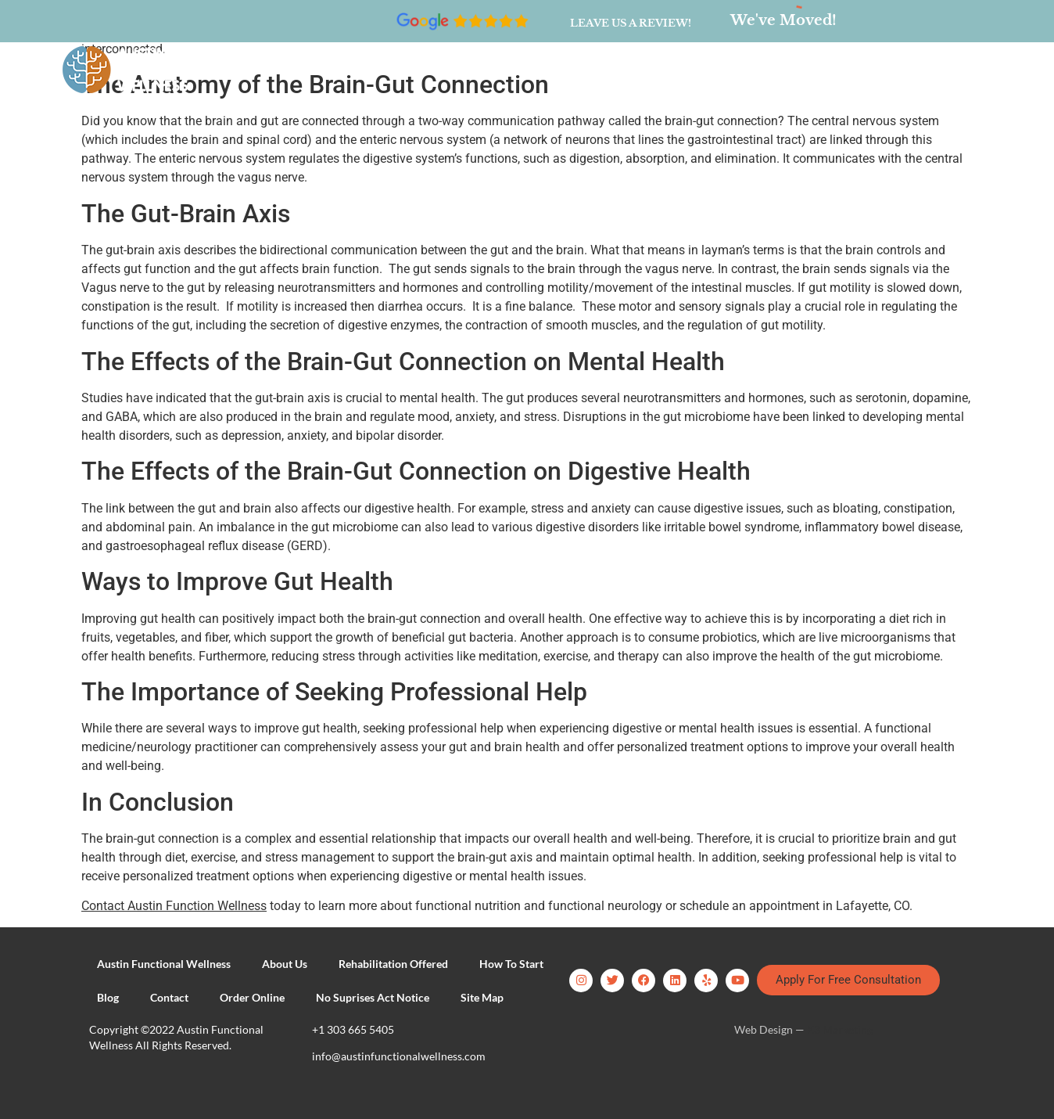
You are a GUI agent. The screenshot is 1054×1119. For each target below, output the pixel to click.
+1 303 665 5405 (353, 1029)
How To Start (536, 69)
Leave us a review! (630, 23)
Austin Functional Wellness (164, 963)
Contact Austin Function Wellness (174, 905)
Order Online (775, 69)
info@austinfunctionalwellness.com (399, 1056)
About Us (282, 69)
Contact (683, 69)
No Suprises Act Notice (372, 997)
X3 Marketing (840, 1029)
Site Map (482, 997)
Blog (616, 69)
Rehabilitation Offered (403, 69)
